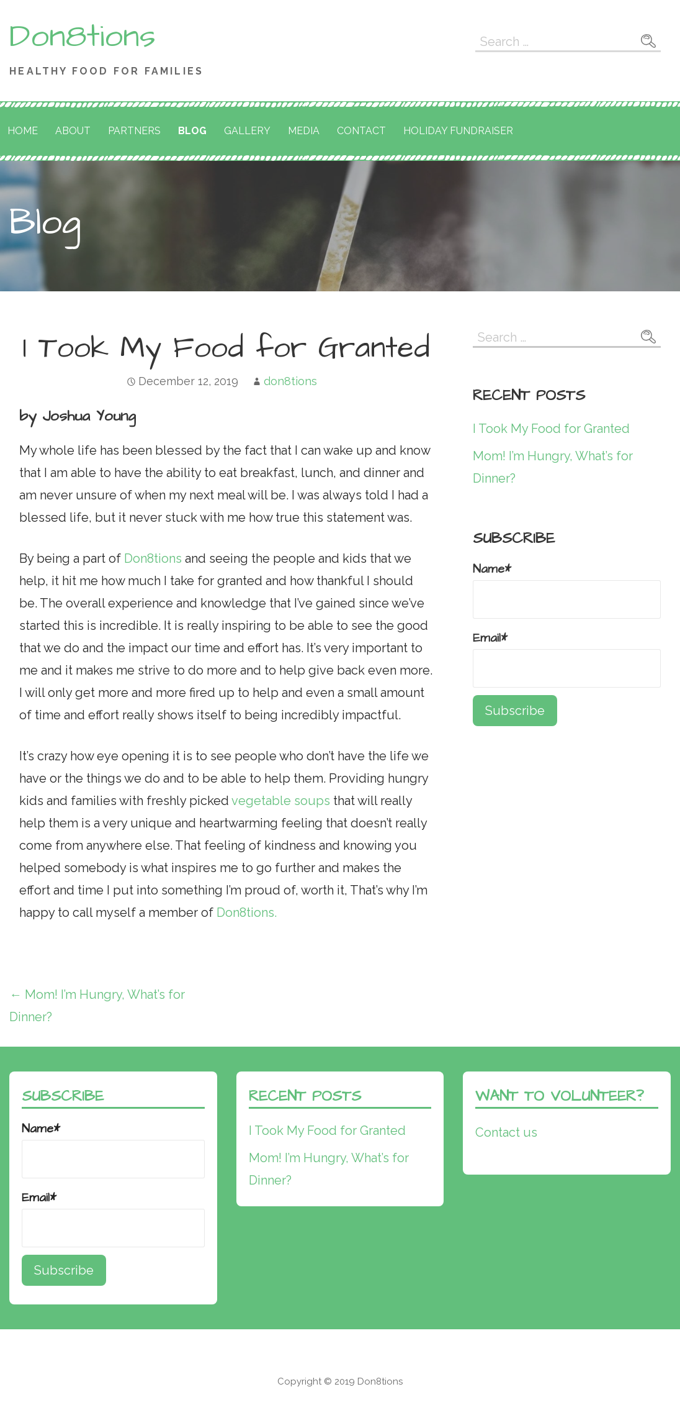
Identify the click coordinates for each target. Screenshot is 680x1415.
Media (304, 131)
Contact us (506, 1132)
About (73, 131)
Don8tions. (248, 912)
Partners (134, 131)
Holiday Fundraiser (458, 131)
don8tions (290, 381)
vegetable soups (280, 800)
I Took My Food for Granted (551, 428)
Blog (192, 131)
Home (22, 131)
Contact (361, 131)
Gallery (247, 131)
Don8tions (82, 36)
